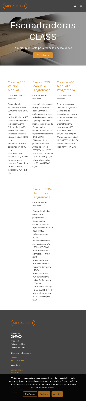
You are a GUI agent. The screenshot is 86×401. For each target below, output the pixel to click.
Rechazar (44, 394)
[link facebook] (12, 336)
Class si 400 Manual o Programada (66, 86)
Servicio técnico (17, 360)
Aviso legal (15, 341)
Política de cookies (18, 344)
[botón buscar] (75, 6)
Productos (15, 372)
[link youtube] (20, 336)
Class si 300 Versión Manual (16, 86)
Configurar (30, 394)
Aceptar (57, 394)
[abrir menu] (81, 6)
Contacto (15, 358)
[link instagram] (16, 336)
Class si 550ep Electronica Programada (42, 193)
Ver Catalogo (43, 55)
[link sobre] (43, 323)
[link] (15, 6)
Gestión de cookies (18, 347)
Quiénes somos (17, 370)
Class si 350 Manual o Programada (41, 86)
